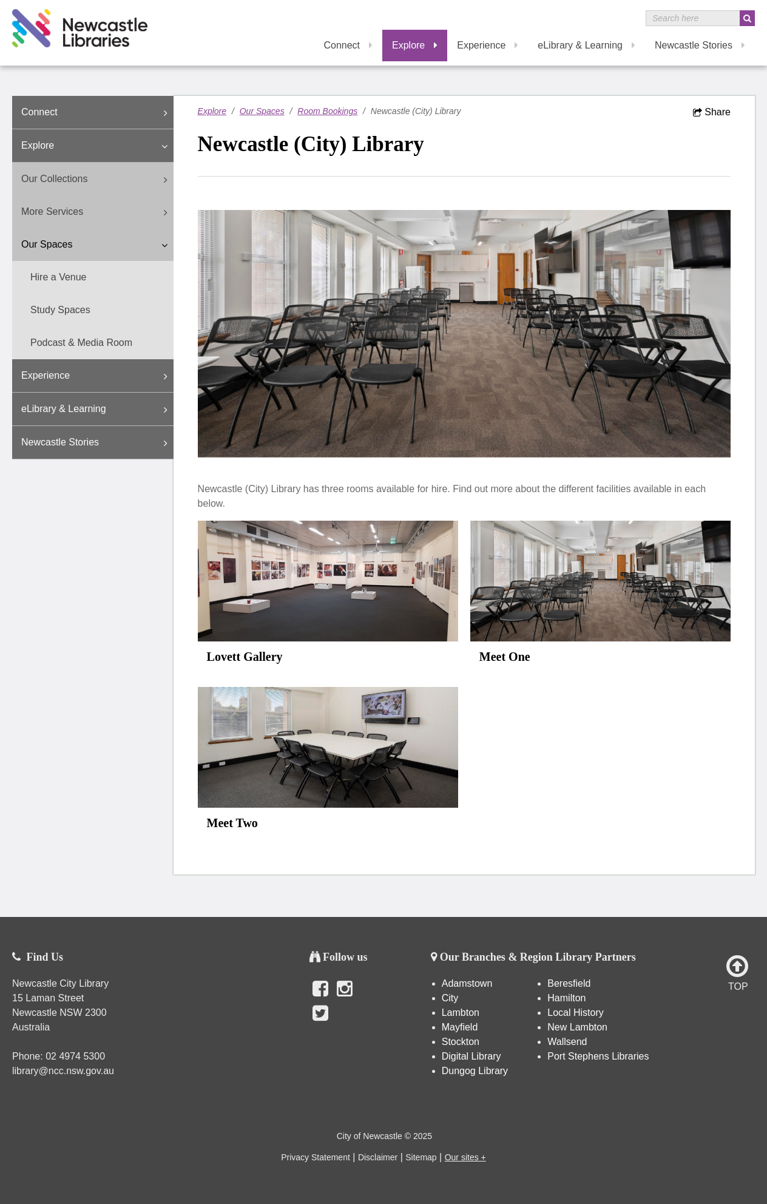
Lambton (460, 1012)
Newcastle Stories (700, 45)
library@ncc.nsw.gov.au (63, 1071)
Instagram (345, 995)
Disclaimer (377, 1157)
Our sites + (465, 1157)
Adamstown (467, 983)
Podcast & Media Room (81, 342)
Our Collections (97, 180)
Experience (487, 45)
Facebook (320, 995)
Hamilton (566, 998)
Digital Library (471, 1056)
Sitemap (420, 1157)
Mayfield (460, 1027)
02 (52, 1056)
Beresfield (568, 983)
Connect (348, 45)
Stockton (460, 1042)
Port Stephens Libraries (599, 1056)
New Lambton (577, 1027)
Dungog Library (475, 1071)
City (450, 998)
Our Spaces (97, 245)
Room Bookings (327, 111)
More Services (97, 212)
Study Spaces (60, 310)
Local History (575, 1012)
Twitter (320, 1019)
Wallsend (567, 1042)
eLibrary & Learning (586, 45)
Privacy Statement (315, 1157)
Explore (415, 45)
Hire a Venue (58, 277)
